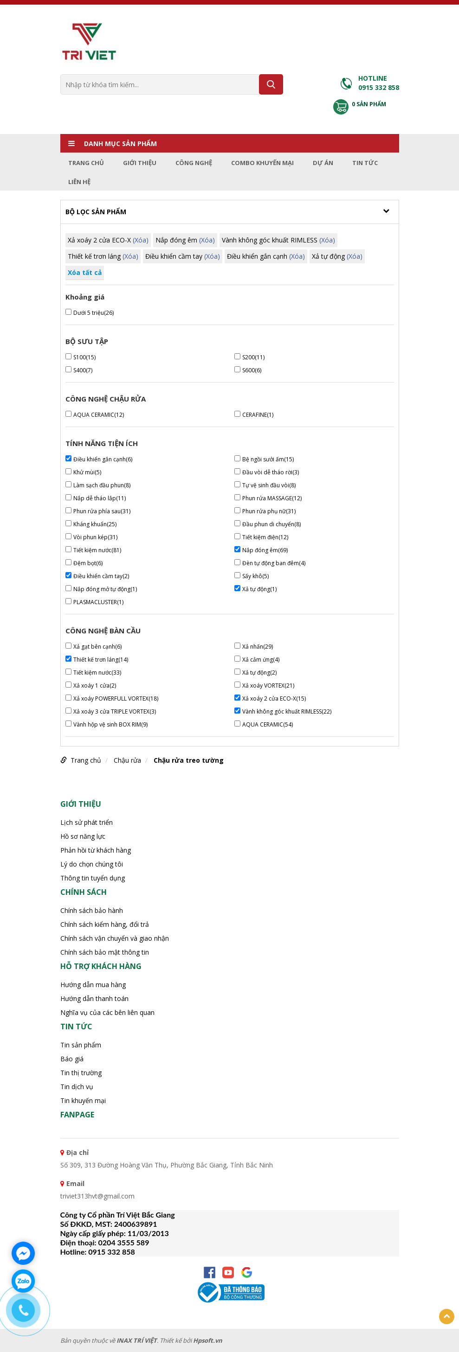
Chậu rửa (127, 760)
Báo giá (72, 1058)
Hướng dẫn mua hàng (93, 984)
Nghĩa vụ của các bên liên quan (107, 1012)
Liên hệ (79, 181)
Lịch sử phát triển (86, 822)
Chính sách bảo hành (91, 910)
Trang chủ (86, 162)
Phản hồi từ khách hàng (95, 850)
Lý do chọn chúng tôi (91, 864)
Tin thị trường (81, 1072)
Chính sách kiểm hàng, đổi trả (104, 924)
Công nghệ (193, 162)
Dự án (323, 162)
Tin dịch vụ (76, 1086)
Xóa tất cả (85, 272)
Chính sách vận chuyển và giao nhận (114, 938)
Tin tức (365, 162)
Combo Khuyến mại (262, 162)
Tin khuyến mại (83, 1100)
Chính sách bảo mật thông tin (104, 952)
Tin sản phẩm (80, 1044)
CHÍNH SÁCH (83, 892)
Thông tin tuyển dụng (92, 878)
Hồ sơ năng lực (82, 836)
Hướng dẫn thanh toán (94, 998)
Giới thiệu (139, 162)
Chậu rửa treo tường (189, 760)
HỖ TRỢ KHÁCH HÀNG (101, 966)
